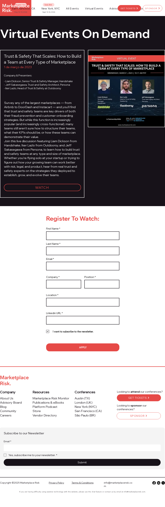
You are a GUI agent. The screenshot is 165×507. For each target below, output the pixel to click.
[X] (163, 483)
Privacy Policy (56, 482)
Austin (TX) (82, 398)
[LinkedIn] (158, 483)
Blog (3, 407)
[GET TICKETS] (129, 8)
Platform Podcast (44, 407)
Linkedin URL (53, 313)
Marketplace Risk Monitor (50, 398)
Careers (5, 415)
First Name (52, 228)
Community (8, 411)
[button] (72, 8)
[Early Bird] (48, 4)
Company (52, 277)
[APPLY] (82, 347)
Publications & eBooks (48, 402)
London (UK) (83, 402)
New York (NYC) (86, 407)
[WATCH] (42, 187)
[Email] (81, 447)
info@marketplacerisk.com (134, 492)
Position (89, 277)
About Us (6, 398)
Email (49, 259)
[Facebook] (154, 483)
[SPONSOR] (152, 8)
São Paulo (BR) (85, 415)
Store (36, 411)
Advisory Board (11, 402)
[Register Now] (21, 4)
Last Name (52, 244)
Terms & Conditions (83, 482)
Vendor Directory (44, 415)
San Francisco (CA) (88, 411)
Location (51, 295)
